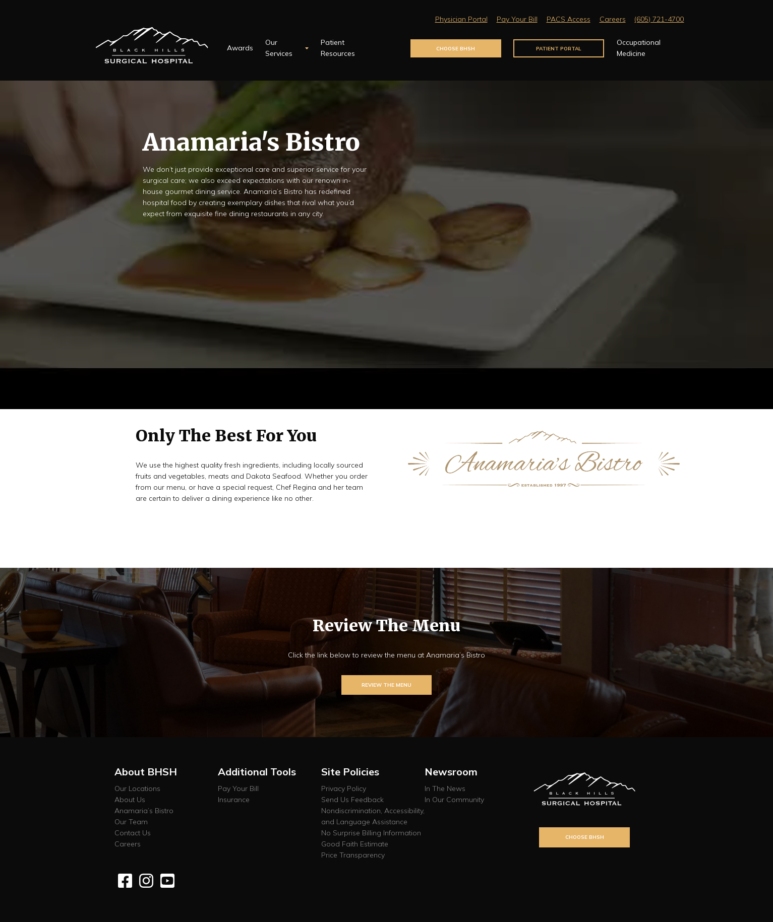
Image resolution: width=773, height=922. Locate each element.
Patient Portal (558, 48)
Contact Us (132, 832)
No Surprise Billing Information (371, 832)
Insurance (234, 799)
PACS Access (568, 19)
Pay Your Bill (517, 19)
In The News (445, 788)
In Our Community (454, 799)
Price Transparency (353, 855)
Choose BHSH (455, 48)
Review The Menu (386, 685)
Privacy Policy (343, 788)
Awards (240, 47)
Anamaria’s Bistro (143, 810)
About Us (129, 799)
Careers (613, 19)
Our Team (131, 821)
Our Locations (137, 788)
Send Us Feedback (352, 799)
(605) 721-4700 (659, 19)
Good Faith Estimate (354, 843)
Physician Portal (461, 19)
